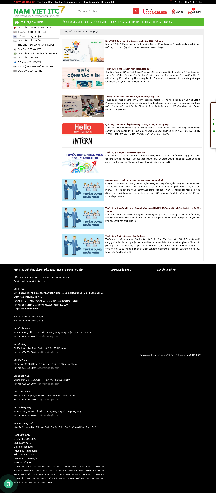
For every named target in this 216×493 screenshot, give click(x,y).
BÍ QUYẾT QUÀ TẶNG (120, 22)
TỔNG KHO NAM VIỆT (71, 22)
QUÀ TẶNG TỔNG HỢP (27, 49)
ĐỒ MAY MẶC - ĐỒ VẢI (27, 62)
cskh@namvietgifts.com (33, 281)
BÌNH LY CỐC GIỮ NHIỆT (96, 22)
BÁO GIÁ (168, 22)
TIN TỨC (136, 22)
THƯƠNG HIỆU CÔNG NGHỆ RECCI (33, 45)
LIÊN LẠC (146, 22)
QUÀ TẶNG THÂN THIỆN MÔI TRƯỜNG (35, 53)
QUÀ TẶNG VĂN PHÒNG (27, 40)
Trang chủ (67, 31)
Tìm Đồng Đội (91, 31)
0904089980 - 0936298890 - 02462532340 (47, 277)
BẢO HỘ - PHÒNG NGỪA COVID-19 (33, 66)
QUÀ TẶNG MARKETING (27, 71)
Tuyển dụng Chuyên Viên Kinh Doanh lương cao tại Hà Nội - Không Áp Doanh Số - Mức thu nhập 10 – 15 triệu (153, 210)
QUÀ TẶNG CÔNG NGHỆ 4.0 (29, 32)
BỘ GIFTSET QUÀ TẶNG (27, 36)
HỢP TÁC (157, 22)
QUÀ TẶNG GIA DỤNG (26, 58)
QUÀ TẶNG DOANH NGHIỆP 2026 (32, 27)
